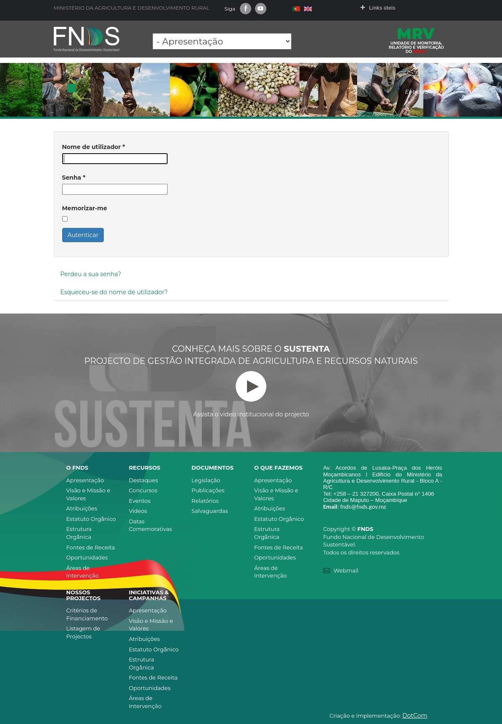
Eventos (140, 500)
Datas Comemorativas (150, 525)
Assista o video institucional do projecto (251, 394)
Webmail (346, 570)
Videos (138, 510)
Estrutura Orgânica (79, 532)
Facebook (245, 8)
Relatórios (205, 500)
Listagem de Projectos (83, 632)
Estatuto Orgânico (91, 518)
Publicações (208, 490)
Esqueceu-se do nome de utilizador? (114, 292)
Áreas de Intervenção (82, 572)
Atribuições (81, 508)
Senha (74, 177)
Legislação (206, 480)
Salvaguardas (210, 510)
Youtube (260, 8)
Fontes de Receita (90, 547)
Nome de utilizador (93, 147)
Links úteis (382, 8)
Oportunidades (87, 557)
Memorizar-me (84, 208)
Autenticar (83, 235)
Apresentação (85, 480)
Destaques (143, 480)
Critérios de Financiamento (87, 614)
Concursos (143, 490)
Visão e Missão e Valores (88, 494)
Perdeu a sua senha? (90, 274)
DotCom (414, 715)
